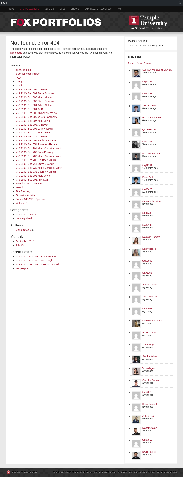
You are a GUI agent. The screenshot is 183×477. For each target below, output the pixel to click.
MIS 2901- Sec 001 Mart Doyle (33, 175)
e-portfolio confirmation (28, 73)
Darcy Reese (149, 248)
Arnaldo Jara (149, 332)
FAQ (119, 9)
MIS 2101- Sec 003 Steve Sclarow (35, 101)
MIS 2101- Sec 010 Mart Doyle (33, 132)
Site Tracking (23, 191)
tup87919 (147, 440)
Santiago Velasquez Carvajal (157, 69)
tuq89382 (147, 165)
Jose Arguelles (150, 296)
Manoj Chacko (24, 229)
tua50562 (147, 141)
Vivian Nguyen (149, 368)
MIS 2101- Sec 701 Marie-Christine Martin (39, 148)
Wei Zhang (148, 344)
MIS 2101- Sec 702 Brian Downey (34, 152)
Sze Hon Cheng (150, 380)
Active (139, 63)
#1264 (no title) (24, 69)
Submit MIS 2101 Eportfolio (31, 199)
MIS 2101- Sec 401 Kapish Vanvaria (36, 140)
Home (11, 9)
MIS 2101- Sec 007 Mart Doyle (33, 120)
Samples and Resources (98, 9)
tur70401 (147, 392)
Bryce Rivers (149, 451)
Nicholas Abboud (151, 153)
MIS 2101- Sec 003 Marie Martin (34, 97)
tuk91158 (147, 272)
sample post (22, 268)
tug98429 (147, 189)
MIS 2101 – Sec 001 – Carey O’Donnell (37, 264)
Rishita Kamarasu (151, 117)
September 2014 (25, 241)
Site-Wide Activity (29, 9)
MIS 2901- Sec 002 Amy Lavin (32, 179)
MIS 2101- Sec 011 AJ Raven (32, 136)
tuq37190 (147, 225)
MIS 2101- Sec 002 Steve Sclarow (35, 93)
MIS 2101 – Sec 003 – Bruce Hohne (36, 256)
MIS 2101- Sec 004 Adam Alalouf (34, 105)
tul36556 (146, 213)
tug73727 (147, 81)
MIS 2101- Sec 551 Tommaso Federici (37, 144)
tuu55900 (147, 260)
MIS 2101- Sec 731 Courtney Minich (36, 171)
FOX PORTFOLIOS (91, 22)
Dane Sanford (149, 404)
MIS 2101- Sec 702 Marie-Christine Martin (39, 156)
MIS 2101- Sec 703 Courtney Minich (36, 160)
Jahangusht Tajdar (151, 201)
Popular (147, 63)
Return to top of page (24, 472)
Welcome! (21, 203)
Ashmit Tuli (148, 416)
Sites (63, 9)
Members (49, 9)
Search (20, 187)
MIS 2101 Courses (26, 214)
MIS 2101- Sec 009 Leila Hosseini (34, 128)
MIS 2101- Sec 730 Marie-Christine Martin (39, 167)
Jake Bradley (149, 105)
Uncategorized (24, 218)
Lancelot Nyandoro (152, 320)
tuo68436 (147, 93)
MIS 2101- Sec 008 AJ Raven (32, 124)
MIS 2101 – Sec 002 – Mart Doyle (34, 260)
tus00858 (147, 308)
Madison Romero (151, 237)
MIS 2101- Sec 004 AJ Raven (32, 109)
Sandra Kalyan (150, 356)
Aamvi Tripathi (149, 284)
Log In (4, 2)
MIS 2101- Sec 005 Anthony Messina (36, 113)
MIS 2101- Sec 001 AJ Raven (32, 89)
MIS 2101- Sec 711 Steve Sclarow (35, 164)
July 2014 (21, 245)
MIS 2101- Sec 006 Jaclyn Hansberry (36, 116)
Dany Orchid (148, 177)
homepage (16, 52)
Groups (75, 9)
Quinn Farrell (149, 129)
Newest (131, 63)
